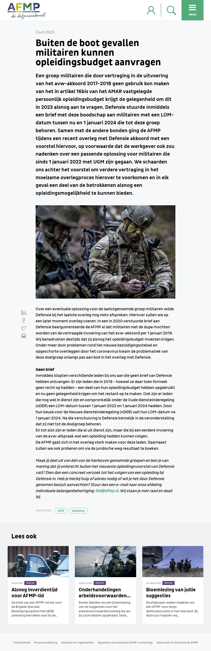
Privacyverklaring (45, 642)
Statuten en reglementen (77, 642)
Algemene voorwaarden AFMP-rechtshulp (125, 642)
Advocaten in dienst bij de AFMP (177, 642)
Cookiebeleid (21, 642)
